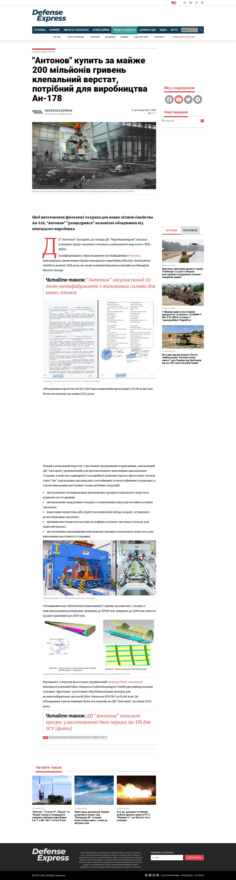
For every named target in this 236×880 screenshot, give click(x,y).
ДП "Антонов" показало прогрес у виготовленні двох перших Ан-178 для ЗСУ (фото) (98, 722)
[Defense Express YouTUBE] (191, 3)
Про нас (57, 37)
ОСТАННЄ (171, 230)
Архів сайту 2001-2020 (184, 37)
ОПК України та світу (97, 737)
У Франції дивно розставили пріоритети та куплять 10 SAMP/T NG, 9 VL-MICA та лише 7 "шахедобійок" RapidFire (182, 316)
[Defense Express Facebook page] (185, 3)
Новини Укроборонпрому (72, 737)
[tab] (171, 230)
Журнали (95, 37)
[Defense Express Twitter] (197, 3)
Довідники (110, 37)
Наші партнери (141, 37)
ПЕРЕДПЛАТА (187, 875)
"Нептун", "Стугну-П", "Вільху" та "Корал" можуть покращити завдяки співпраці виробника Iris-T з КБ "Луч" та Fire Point (51, 816)
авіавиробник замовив (123, 682)
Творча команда (75, 37)
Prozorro (134, 255)
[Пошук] (201, 30)
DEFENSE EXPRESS (58, 110)
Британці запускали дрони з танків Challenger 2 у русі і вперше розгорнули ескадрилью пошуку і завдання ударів (182, 273)
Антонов (54, 737)
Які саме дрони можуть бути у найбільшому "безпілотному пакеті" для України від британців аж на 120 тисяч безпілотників (181, 358)
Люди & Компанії (48, 52)
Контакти (159, 37)
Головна (35, 52)
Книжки (124, 37)
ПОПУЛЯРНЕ (190, 230)
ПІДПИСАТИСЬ (194, 857)
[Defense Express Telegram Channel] (202, 3)
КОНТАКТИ (199, 875)
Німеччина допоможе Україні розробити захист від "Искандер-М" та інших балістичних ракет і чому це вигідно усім (92, 817)
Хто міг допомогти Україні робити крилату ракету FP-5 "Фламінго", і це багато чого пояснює (133, 816)
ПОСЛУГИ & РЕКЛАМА (170, 875)
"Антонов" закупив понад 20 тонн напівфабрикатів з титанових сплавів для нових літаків (100, 286)
